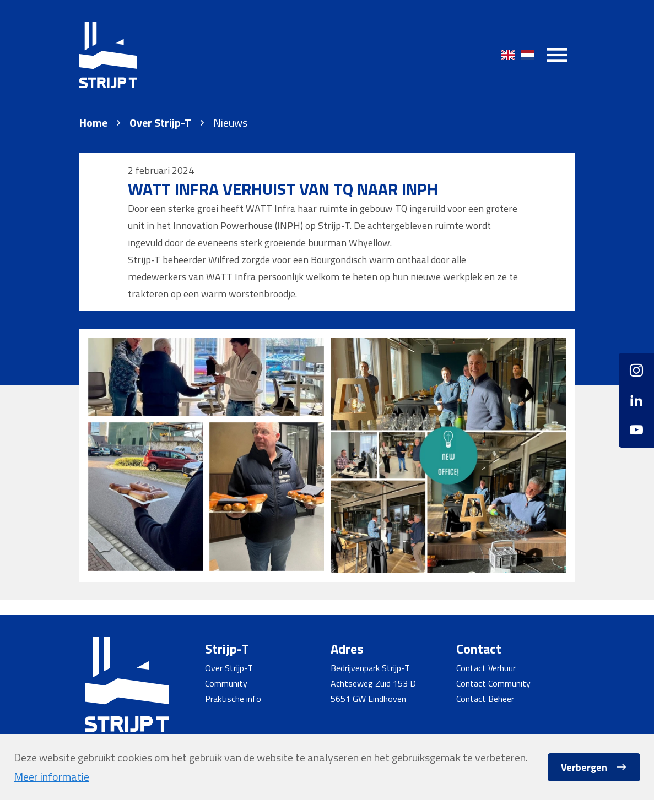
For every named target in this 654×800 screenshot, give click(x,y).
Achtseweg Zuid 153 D (373, 683)
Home (93, 123)
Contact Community (493, 683)
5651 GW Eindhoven (368, 698)
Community (226, 683)
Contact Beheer (485, 698)
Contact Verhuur (486, 667)
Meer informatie (51, 776)
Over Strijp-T (160, 123)
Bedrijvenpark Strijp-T (370, 667)
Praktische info (233, 698)
